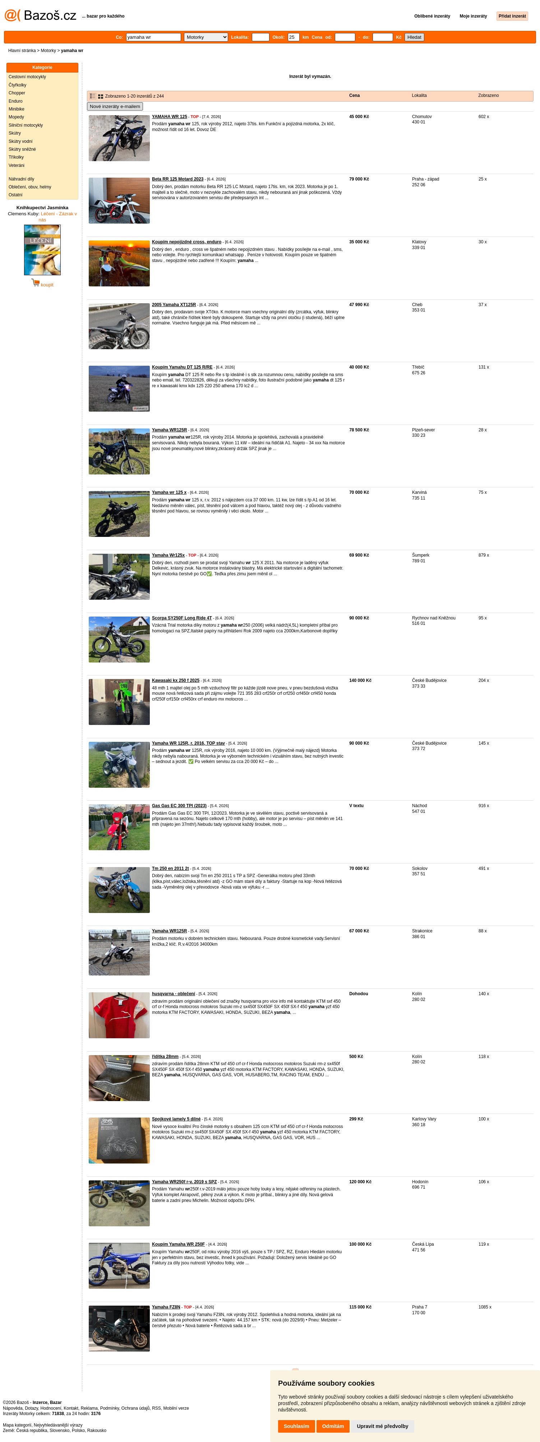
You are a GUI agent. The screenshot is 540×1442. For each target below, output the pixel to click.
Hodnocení (51, 1408)
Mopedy (16, 117)
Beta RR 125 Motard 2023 (177, 179)
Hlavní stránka (22, 50)
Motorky (48, 50)
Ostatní (16, 194)
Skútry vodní (21, 141)
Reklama (89, 1408)
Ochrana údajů (135, 1408)
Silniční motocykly (26, 125)
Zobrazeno (488, 95)
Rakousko (96, 1430)
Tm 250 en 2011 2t (170, 868)
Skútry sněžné (22, 149)
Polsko (78, 1430)
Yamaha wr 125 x (169, 492)
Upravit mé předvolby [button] (382, 1426)
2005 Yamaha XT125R (174, 304)
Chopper (17, 92)
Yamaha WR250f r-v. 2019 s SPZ (184, 1181)
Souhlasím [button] (296, 1426)
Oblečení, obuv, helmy (30, 186)
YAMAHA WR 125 (169, 116)
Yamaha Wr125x (168, 555)
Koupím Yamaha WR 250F (178, 1244)
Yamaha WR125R (169, 429)
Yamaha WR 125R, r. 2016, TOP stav (188, 743)
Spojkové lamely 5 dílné (176, 1119)
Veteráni (16, 165)
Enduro (16, 101)
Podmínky (109, 1408)
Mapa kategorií (17, 1425)
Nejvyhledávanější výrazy (58, 1425)
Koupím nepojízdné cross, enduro (186, 241)
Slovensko (59, 1430)
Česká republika (31, 1430)
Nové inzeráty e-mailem (115, 106)
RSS (156, 1408)
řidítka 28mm (165, 1056)
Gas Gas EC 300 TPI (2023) (179, 805)
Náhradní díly (21, 179)
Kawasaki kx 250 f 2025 (175, 680)
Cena (354, 95)
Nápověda (13, 1408)
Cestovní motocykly (27, 76)
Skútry (15, 133)
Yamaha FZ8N (166, 1307)
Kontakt (71, 1408)
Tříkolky (16, 157)
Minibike (16, 109)
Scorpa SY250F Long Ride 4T (182, 618)
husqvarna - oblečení (173, 993)
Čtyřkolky (17, 85)
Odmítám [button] (333, 1426)
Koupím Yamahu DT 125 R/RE (182, 367)
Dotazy (31, 1408)
